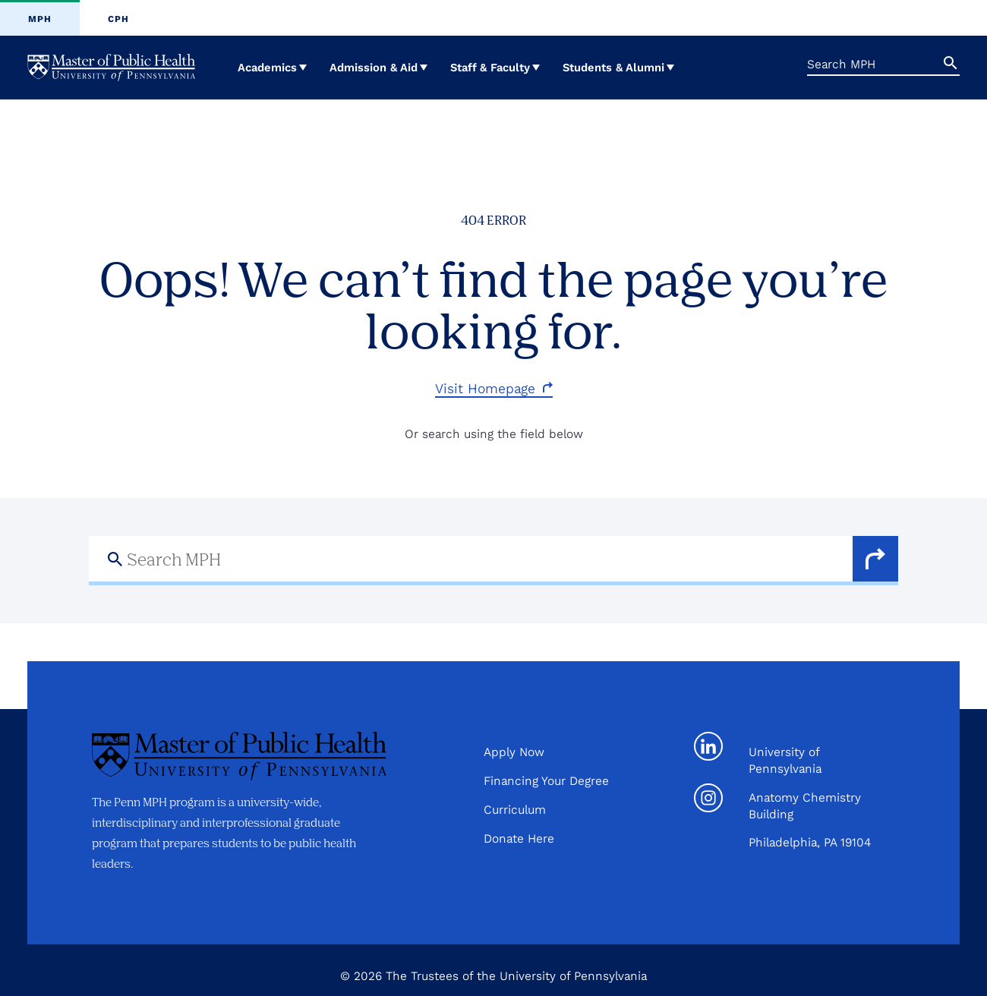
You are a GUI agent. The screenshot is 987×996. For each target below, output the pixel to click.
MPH (40, 19)
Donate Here (519, 838)
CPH (118, 19)
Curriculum (515, 809)
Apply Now (514, 752)
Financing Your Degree (546, 781)
